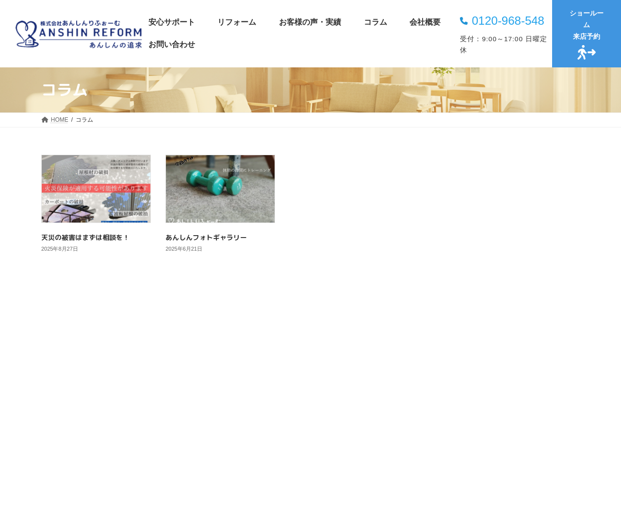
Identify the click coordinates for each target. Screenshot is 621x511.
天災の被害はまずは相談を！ (85, 237)
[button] (310, 464)
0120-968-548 (508, 20)
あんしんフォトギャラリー (206, 237)
